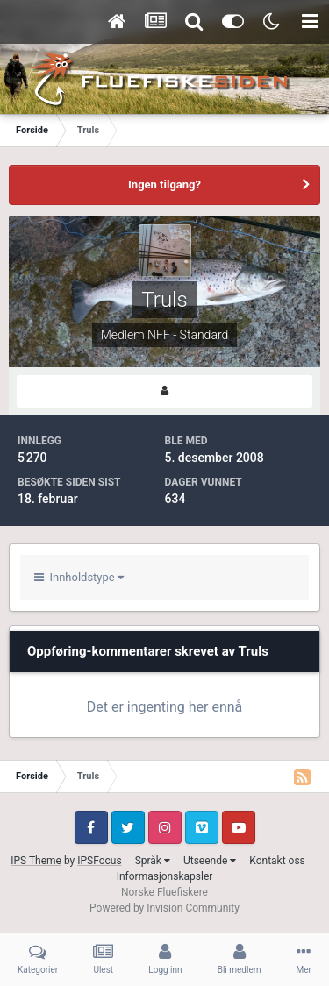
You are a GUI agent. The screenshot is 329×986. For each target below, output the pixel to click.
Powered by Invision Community (164, 908)
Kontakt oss (277, 861)
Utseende (209, 861)
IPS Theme (36, 861)
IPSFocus (99, 861)
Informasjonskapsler (165, 876)
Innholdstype (79, 577)
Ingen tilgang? (164, 184)
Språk (152, 861)
